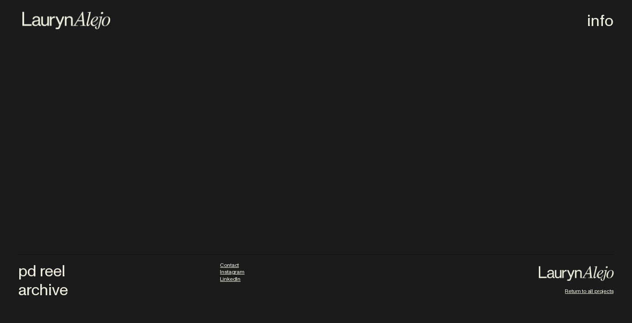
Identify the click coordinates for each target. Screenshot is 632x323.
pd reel (41, 271)
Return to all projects (589, 291)
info (600, 21)
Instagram (232, 271)
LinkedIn (230, 279)
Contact (229, 265)
